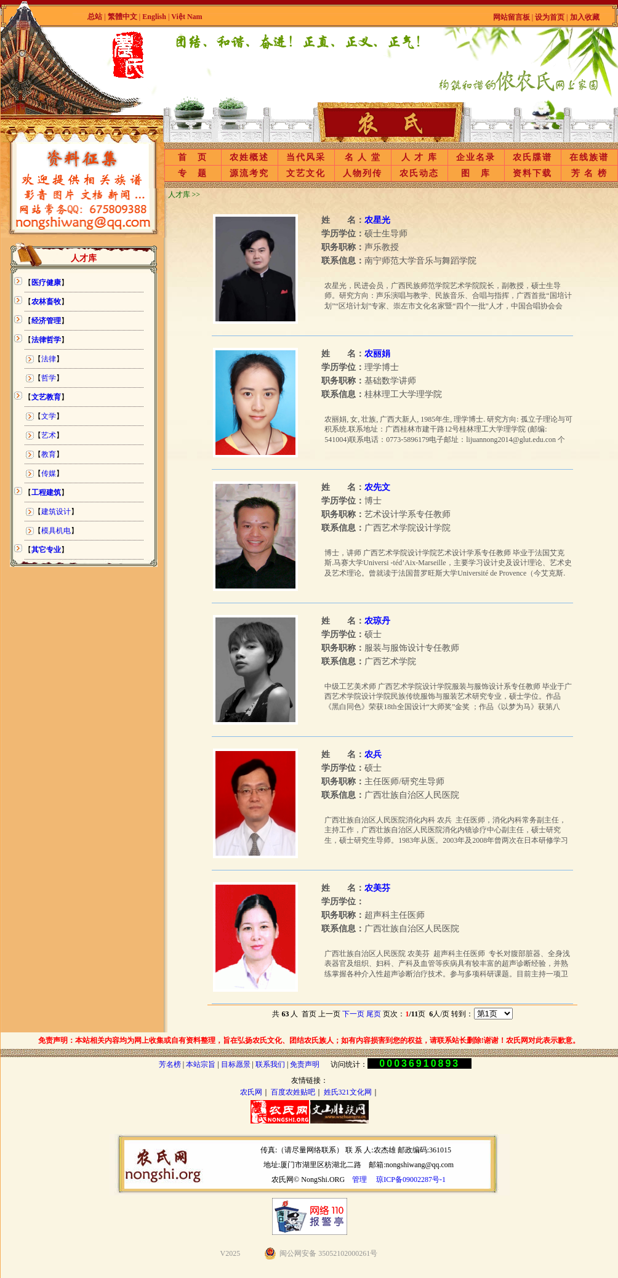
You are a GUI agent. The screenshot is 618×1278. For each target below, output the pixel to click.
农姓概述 (249, 157)
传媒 (48, 473)
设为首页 (549, 17)
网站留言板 (511, 17)
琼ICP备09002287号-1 (411, 1179)
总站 (94, 16)
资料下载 (532, 173)
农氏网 (251, 1092)
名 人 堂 (363, 157)
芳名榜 (170, 1064)
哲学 (48, 378)
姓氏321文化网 (348, 1092)
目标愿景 (236, 1064)
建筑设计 (56, 511)
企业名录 (476, 157)
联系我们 (270, 1064)
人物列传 (362, 173)
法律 (48, 359)
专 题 (192, 173)
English (155, 16)
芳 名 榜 (589, 173)
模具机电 (56, 530)
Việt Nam (186, 16)
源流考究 (249, 173)
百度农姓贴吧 (293, 1092)
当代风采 (306, 157)
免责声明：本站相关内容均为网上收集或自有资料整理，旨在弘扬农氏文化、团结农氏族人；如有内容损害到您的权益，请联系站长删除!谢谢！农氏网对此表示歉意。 (309, 1040)
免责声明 (304, 1064)
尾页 (373, 1014)
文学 (48, 416)
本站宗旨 (200, 1064)
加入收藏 (585, 17)
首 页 (192, 157)
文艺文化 (306, 173)
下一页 (353, 1014)
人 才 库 (419, 157)
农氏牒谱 (532, 157)
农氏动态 (419, 173)
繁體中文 (122, 16)
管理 (359, 1179)
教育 (48, 454)
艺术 (48, 435)
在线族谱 (589, 157)
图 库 (476, 173)
